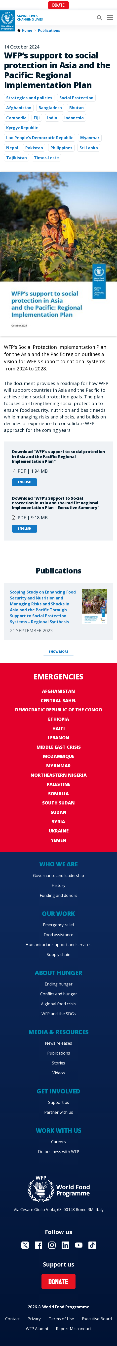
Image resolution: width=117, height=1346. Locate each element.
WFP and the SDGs (58, 1013)
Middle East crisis (59, 747)
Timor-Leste (46, 157)
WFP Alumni (37, 1328)
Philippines (61, 148)
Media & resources (58, 1032)
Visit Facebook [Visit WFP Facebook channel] (38, 1245)
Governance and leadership (58, 875)
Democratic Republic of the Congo (58, 710)
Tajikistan (16, 157)
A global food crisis (58, 1004)
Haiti (58, 728)
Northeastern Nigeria (59, 775)
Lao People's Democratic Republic (39, 137)
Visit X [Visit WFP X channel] (25, 1245)
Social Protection (76, 98)
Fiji (37, 118)
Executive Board (97, 1318)
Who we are (58, 864)
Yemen (58, 840)
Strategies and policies (29, 98)
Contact (12, 1318)
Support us (58, 1102)
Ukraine (59, 831)
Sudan (59, 812)
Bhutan (76, 107)
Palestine (58, 784)
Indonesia (74, 118)
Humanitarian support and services (58, 944)
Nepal (12, 148)
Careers (58, 1141)
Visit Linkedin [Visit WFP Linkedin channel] (65, 1245)
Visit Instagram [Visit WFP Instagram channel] (52, 1245)
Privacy (34, 1318)
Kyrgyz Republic (22, 127)
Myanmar (89, 137)
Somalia (58, 794)
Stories (58, 1063)
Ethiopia (58, 719)
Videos (58, 1073)
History (58, 885)
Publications (49, 30)
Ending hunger (59, 984)
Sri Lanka (88, 148)
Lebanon (58, 738)
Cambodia (16, 118)
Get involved (58, 1091)
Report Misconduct (73, 1328)
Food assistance (58, 934)
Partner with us (58, 1112)
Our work (58, 913)
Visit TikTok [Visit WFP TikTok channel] (92, 1245)
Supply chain (58, 954)
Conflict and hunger (58, 994)
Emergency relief (58, 925)
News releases (58, 1043)
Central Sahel (58, 700)
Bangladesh (50, 107)
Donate (58, 5)
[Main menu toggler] (109, 18)
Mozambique (58, 756)
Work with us (58, 1130)
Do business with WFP (58, 1151)
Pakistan (34, 148)
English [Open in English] (24, 482)
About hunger (58, 973)
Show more (58, 651)
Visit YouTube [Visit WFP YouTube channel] (78, 1245)
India (52, 118)
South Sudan (58, 803)
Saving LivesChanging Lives (30, 17)
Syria (58, 822)
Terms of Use (61, 1318)
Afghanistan (18, 107)
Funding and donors (58, 895)
